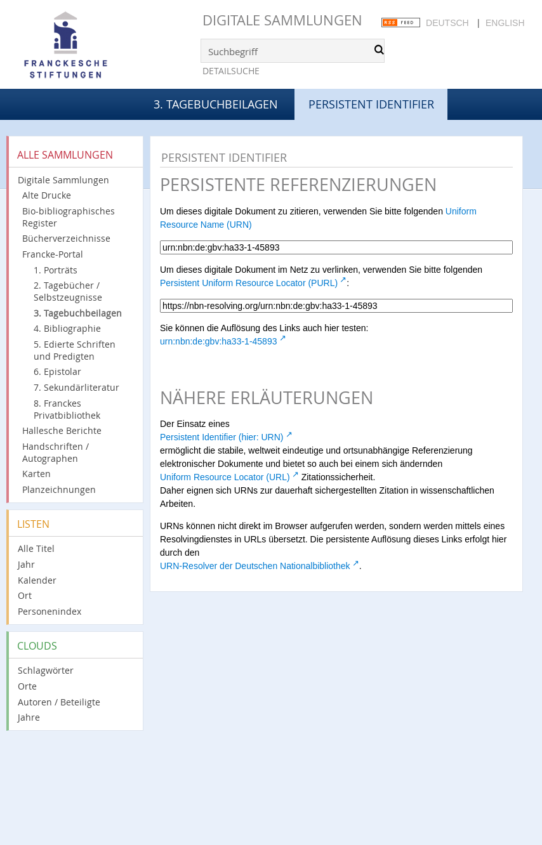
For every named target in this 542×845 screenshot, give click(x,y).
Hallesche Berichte (62, 430)
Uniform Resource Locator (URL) (225, 477)
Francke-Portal (52, 254)
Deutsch (447, 23)
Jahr (26, 564)
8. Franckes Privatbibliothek (67, 409)
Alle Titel (36, 548)
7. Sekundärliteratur (76, 387)
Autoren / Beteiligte (59, 702)
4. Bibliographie (67, 328)
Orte (27, 686)
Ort (25, 595)
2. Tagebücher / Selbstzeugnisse (68, 291)
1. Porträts (55, 270)
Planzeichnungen (59, 489)
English (505, 23)
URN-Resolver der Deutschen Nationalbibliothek (255, 566)
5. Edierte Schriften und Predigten (75, 350)
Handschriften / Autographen (55, 452)
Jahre (29, 717)
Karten (36, 474)
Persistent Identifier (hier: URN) (222, 437)
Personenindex (49, 611)
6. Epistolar (57, 371)
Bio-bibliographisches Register (68, 217)
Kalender (37, 580)
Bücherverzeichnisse (66, 238)
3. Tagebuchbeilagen (216, 104)
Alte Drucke (46, 195)
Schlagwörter (46, 670)
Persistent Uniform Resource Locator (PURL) (249, 283)
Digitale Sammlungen (282, 20)
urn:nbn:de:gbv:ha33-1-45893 (218, 341)
